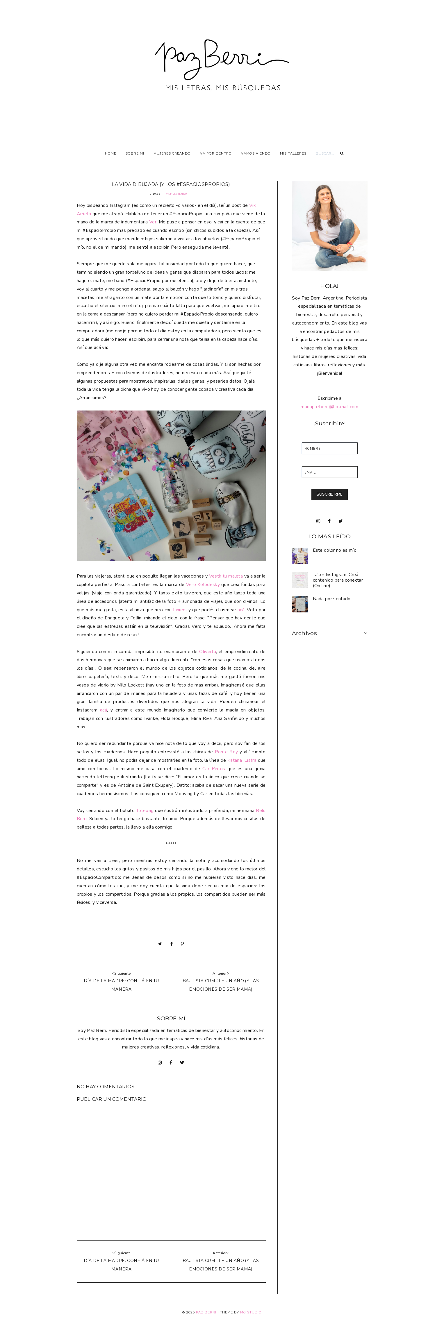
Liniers (180, 610)
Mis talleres (293, 153)
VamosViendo (176, 194)
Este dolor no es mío (334, 550)
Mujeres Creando (172, 153)
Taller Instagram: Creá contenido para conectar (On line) (338, 580)
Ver (152, 222)
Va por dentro (216, 153)
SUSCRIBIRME (330, 494)
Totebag (145, 810)
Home (110, 153)
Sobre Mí (135, 153)
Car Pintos (213, 769)
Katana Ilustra (242, 760)
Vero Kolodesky (203, 584)
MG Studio (251, 1312)
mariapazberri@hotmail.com (329, 407)
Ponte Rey (225, 752)
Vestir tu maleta (226, 576)
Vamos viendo (256, 153)
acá (241, 610)
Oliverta (207, 651)
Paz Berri (206, 1312)
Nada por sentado (332, 599)
